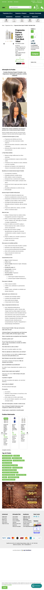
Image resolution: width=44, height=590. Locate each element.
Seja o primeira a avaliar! (19, 43)
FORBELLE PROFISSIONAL (7, 455)
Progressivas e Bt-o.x (7, 13)
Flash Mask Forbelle (7, 460)
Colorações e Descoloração (35, 13)
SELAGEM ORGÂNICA (6, 458)
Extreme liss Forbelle (16, 458)
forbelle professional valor (9, 474)
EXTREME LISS (16, 455)
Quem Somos (4, 1)
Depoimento (15, 525)
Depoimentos (35, 16)
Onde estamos (4, 522)
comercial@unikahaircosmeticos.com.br (30, 526)
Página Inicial (4, 516)
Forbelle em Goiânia (7, 467)
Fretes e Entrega (15, 519)
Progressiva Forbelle (17, 467)
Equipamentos (9, 16)
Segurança (14, 522)
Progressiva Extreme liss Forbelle (10, 465)
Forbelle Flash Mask (7, 463)
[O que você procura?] (30, 7)
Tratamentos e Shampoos (20, 13)
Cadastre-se (37, 9)
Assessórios (18, 16)
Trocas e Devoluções (16, 520)
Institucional (5, 514)
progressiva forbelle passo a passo (10, 472)
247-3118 (39, 1)
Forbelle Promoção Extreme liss (9, 470)
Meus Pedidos (10, 1)
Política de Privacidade (17, 526)
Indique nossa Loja (5, 523)
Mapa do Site (4, 519)
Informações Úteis (17, 514)
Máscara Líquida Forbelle (18, 460)
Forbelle (4, 477)
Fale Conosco (16, 1)
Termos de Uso (15, 518)
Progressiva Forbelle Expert (9, 479)
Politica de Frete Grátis (17, 523)
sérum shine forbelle (21, 474)
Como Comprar (15, 516)
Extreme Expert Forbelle (13, 477)
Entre (37, 7)
